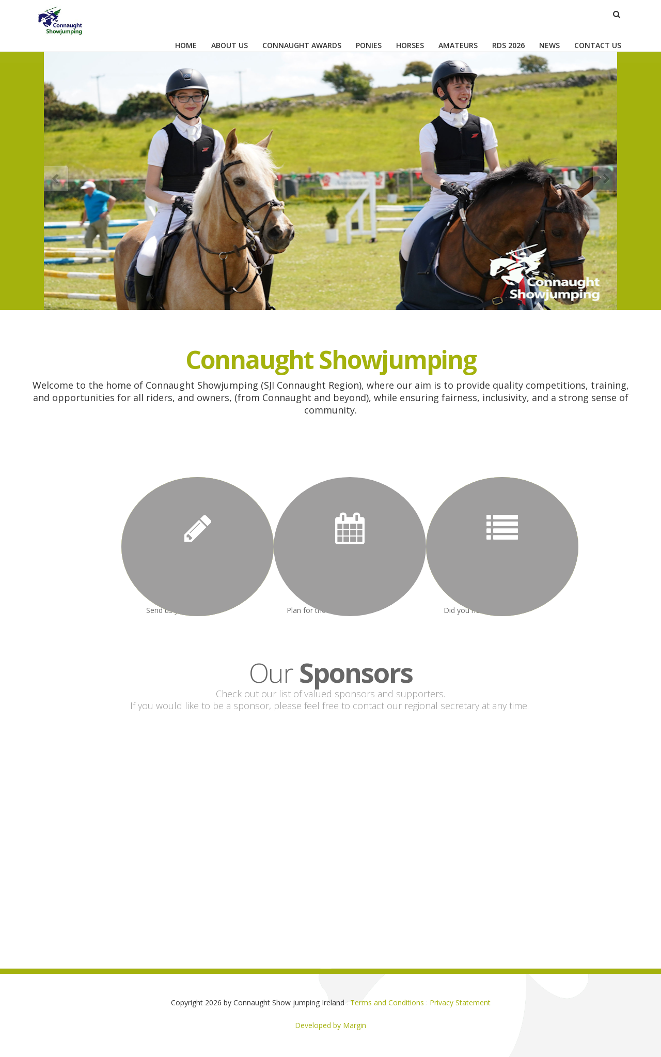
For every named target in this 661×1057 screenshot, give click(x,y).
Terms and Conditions (387, 1002)
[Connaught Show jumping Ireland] (63, 17)
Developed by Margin (330, 1025)
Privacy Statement (460, 1002)
